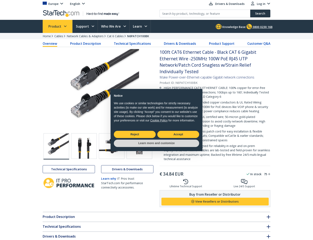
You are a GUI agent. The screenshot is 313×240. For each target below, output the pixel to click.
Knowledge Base (231, 26)
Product (55, 26)
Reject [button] (134, 134)
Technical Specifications (132, 43)
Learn (138, 26)
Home (47, 36)
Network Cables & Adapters (85, 36)
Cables (58, 36)
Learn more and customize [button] (156, 143)
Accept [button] (178, 134)
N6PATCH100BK (138, 36)
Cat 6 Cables (115, 36)
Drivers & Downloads (180, 43)
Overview (50, 43)
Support (83, 26)
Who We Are (111, 26)
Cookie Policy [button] (159, 120)
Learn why (108, 179)
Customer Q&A (258, 43)
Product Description (85, 43)
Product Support (221, 43)
